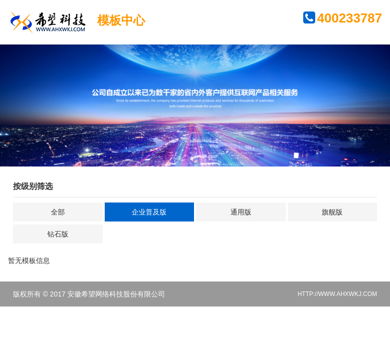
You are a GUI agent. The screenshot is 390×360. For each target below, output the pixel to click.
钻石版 (57, 234)
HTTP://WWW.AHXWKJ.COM (337, 294)
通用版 (240, 212)
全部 (58, 212)
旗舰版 (332, 212)
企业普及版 (149, 212)
